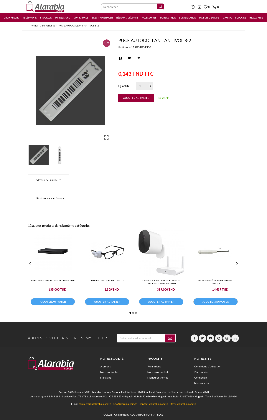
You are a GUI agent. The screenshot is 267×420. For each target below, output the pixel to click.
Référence (124, 47)
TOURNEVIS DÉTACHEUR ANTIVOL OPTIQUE (215, 282)
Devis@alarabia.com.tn (183, 403)
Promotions (154, 366)
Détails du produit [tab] (48, 180)
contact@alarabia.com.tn (153, 403)
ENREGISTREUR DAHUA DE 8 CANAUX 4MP (53, 280)
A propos (105, 366)
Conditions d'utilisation (207, 366)
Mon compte (201, 383)
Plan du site (201, 372)
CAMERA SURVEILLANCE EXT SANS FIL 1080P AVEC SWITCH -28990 (161, 282)
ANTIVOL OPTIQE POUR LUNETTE (107, 280)
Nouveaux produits (158, 372)
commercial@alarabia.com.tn (95, 403)
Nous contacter (109, 372)
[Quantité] (144, 86)
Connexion (200, 377)
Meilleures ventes (157, 377)
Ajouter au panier (136, 97)
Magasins (105, 377)
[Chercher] (132, 7)
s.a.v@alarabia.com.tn (125, 403)
